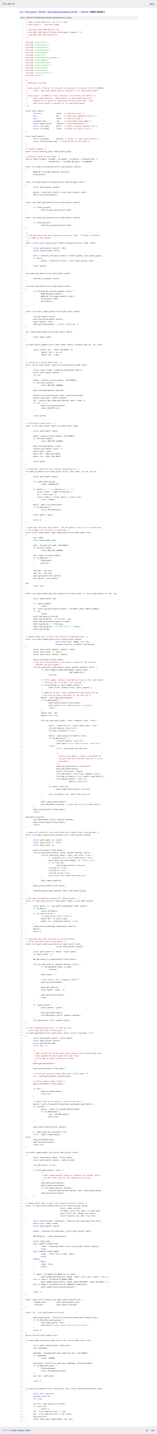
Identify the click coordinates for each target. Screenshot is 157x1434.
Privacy (21, 1430)
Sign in (152, 4)
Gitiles (14, 1430)
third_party (31, 11)
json (153, 1430)
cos (21, 11)
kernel (42, 11)
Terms (27, 1430)
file (69, 18)
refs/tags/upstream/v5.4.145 (62, 11)
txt (146, 1430)
